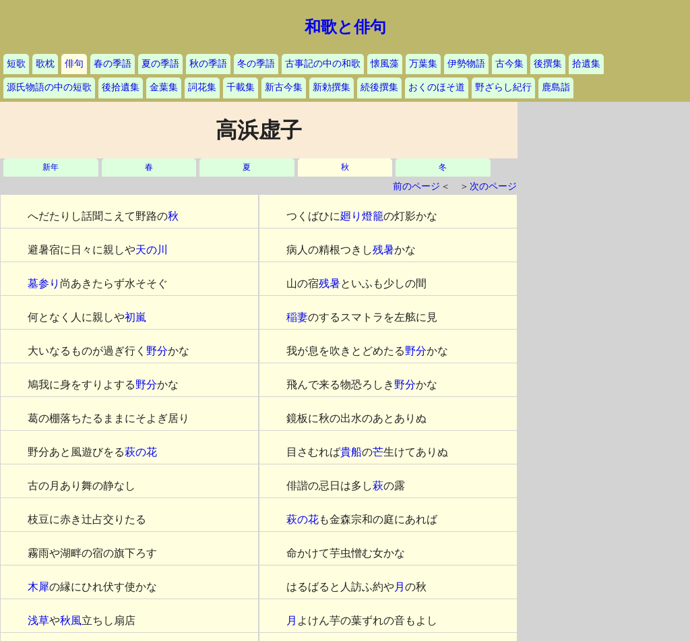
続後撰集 (379, 87)
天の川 (151, 249)
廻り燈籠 (361, 216)
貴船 (351, 452)
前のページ (416, 186)
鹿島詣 (556, 87)
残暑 (383, 249)
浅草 (38, 620)
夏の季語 (160, 64)
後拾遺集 (120, 87)
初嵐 (135, 317)
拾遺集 (586, 64)
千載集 (240, 87)
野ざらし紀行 (503, 87)
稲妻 (297, 317)
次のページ (493, 186)
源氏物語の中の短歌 (49, 87)
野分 (157, 351)
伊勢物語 (466, 64)
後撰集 (548, 64)
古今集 (509, 64)
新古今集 (284, 87)
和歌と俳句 (345, 27)
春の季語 (112, 64)
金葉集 (164, 87)
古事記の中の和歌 (322, 64)
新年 (50, 167)
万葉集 (423, 64)
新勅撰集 (331, 87)
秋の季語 (208, 64)
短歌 (16, 64)
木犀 (38, 586)
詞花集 (202, 87)
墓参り (44, 283)
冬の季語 (256, 64)
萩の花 (141, 452)
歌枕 (45, 64)
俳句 (74, 64)
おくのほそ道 (436, 87)
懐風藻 (385, 64)
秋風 (71, 620)
